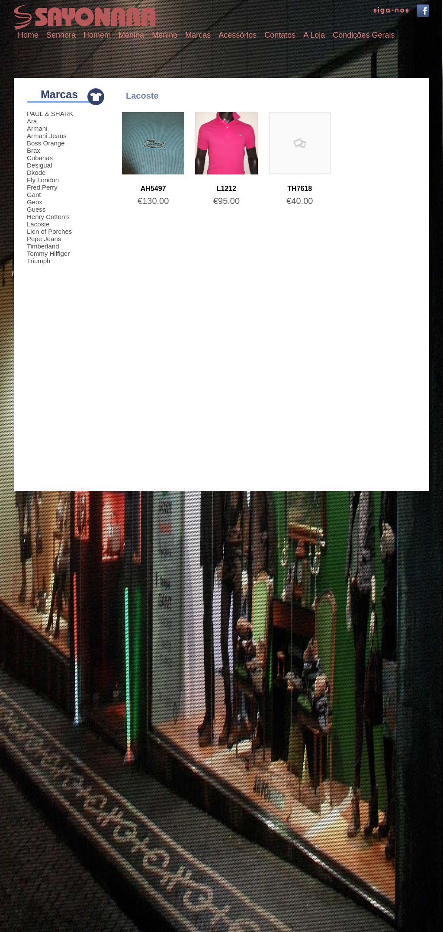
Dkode (36, 172)
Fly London (43, 180)
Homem (97, 35)
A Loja (314, 35)
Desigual (39, 165)
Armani (37, 128)
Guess (36, 209)
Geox (34, 202)
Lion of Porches (49, 231)
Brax (33, 150)
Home (28, 35)
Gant (34, 194)
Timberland (43, 246)
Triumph (38, 260)
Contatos (279, 35)
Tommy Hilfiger (48, 253)
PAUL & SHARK (50, 113)
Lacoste (38, 224)
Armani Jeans (47, 135)
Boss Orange (46, 143)
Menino (164, 35)
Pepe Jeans (44, 238)
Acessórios (237, 35)
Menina (131, 35)
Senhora (61, 35)
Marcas (198, 35)
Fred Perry (42, 187)
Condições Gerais (364, 35)
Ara (32, 121)
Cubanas (40, 157)
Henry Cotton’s (48, 216)
